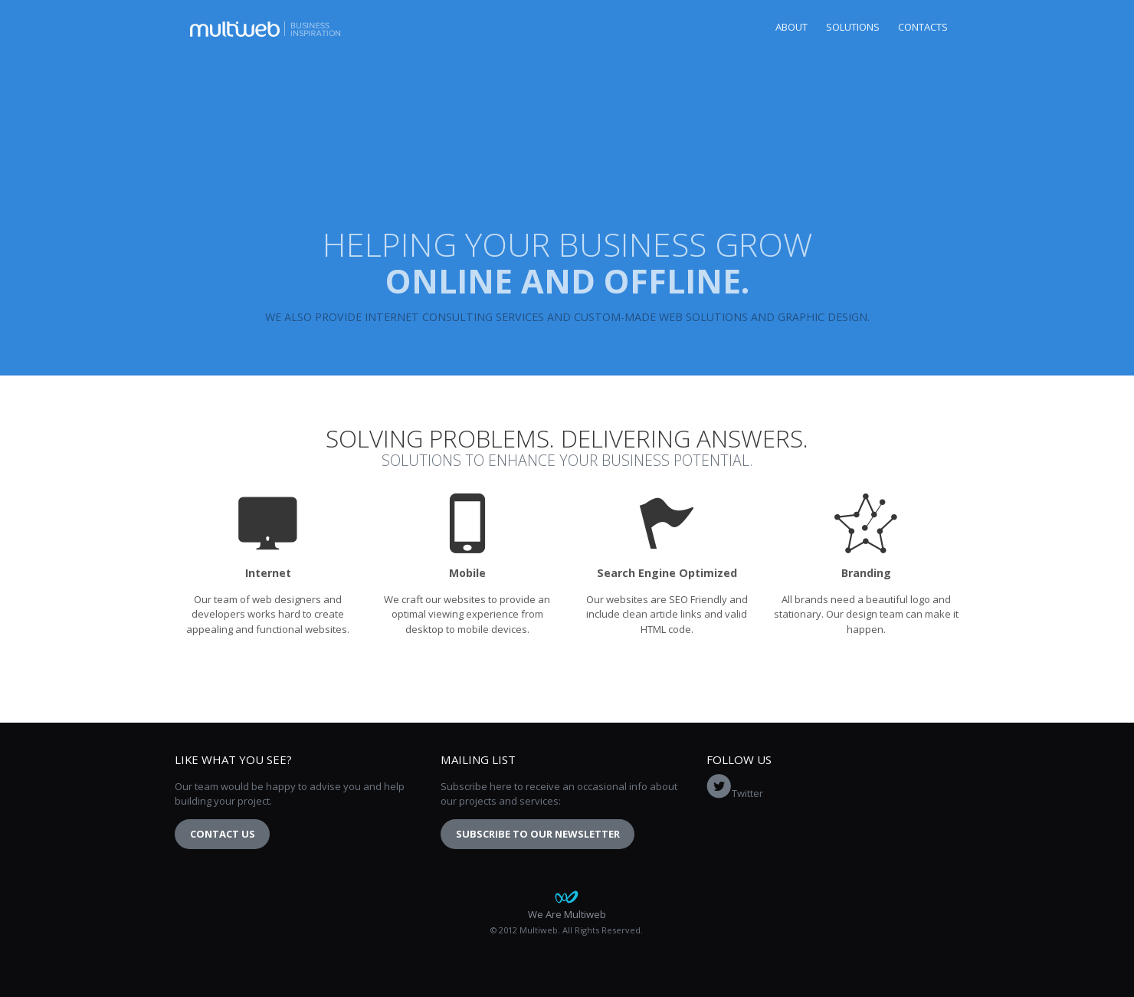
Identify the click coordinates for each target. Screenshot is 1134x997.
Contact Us (222, 834)
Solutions (853, 27)
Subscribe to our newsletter (538, 834)
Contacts (923, 27)
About (791, 27)
